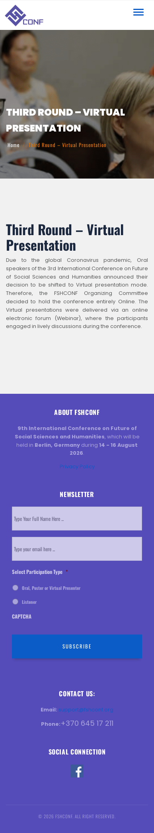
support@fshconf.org (85, 709)
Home (13, 145)
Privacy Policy (77, 466)
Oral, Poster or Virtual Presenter (51, 588)
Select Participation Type (40, 572)
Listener (29, 602)
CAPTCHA (21, 616)
